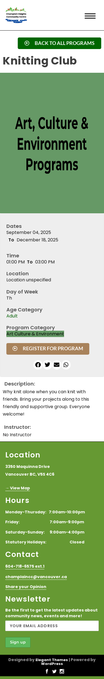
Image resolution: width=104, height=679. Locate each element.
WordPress (52, 663)
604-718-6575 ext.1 (24, 566)
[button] (38, 365)
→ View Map (17, 488)
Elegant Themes (51, 659)
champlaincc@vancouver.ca (36, 577)
